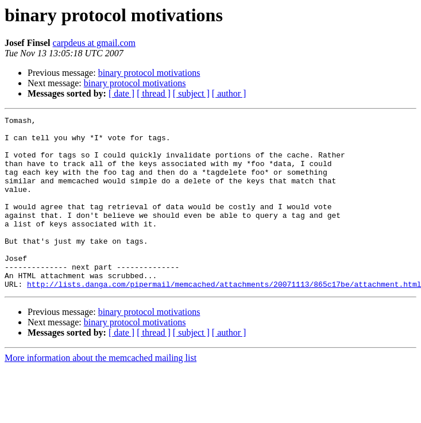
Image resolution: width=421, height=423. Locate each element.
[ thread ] (154, 93)
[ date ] (121, 93)
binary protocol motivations (149, 73)
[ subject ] (191, 93)
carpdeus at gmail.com (94, 43)
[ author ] (229, 93)
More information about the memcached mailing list (100, 392)
